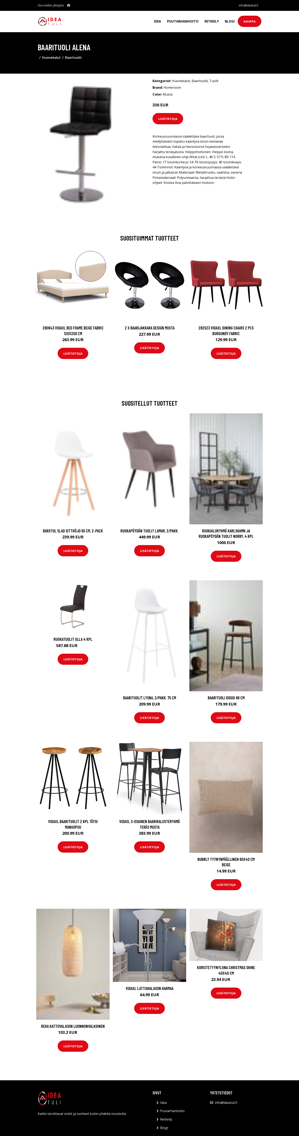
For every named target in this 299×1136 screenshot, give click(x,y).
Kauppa (249, 21)
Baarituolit (73, 57)
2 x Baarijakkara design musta (149, 327)
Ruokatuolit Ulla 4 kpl (73, 639)
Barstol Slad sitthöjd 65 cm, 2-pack (73, 530)
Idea (157, 21)
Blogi (230, 21)
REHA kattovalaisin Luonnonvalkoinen (73, 1026)
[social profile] (69, 5)
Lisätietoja (167, 119)
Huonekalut (51, 57)
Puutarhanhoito (182, 21)
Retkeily (212, 21)
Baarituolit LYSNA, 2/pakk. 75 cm (149, 697)
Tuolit (213, 81)
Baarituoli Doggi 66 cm (226, 697)
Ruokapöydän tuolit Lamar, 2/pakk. (149, 530)
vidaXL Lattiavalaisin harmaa (149, 988)
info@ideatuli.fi (248, 5)
